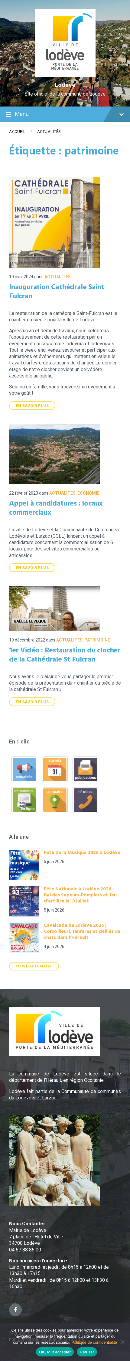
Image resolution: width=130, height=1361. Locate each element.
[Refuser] (122, 1342)
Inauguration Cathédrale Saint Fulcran (56, 292)
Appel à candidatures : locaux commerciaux (56, 508)
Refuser (87, 1352)
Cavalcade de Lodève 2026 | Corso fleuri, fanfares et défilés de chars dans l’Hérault (82, 932)
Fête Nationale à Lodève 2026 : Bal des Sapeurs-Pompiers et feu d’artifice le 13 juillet (80, 895)
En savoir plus (32, 405)
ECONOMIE (88, 493)
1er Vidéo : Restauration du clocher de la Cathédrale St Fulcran (64, 655)
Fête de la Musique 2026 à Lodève (82, 853)
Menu (65, 115)
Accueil (17, 131)
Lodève (65, 85)
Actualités (49, 131)
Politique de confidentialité (94, 1342)
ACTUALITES (57, 276)
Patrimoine (97, 640)
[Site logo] (65, 75)
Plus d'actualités (34, 966)
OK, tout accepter (55, 1352)
